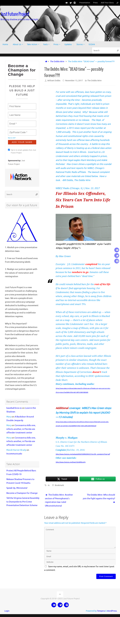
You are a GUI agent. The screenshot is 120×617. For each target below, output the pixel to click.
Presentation (84, 3)
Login (6, 611)
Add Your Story (107, 3)
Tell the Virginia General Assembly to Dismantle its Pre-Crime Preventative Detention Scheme (22, 502)
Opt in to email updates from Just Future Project (22, 151)
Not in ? (12, 138)
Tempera (101, 611)
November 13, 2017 (74, 80)
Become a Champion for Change (22, 493)
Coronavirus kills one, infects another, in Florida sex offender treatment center (21, 429)
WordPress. (112, 611)
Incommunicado (14, 453)
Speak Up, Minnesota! (16, 488)
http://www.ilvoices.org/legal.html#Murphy (70, 462)
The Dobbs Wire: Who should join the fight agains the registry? (99, 498)
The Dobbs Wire (57, 61)
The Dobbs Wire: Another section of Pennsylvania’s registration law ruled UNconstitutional (59, 500)
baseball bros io (14, 408)
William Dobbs (53, 80)
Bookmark (59, 485)
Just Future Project (15, 14)
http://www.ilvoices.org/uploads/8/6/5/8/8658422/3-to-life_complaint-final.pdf (83, 454)
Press (95, 3)
